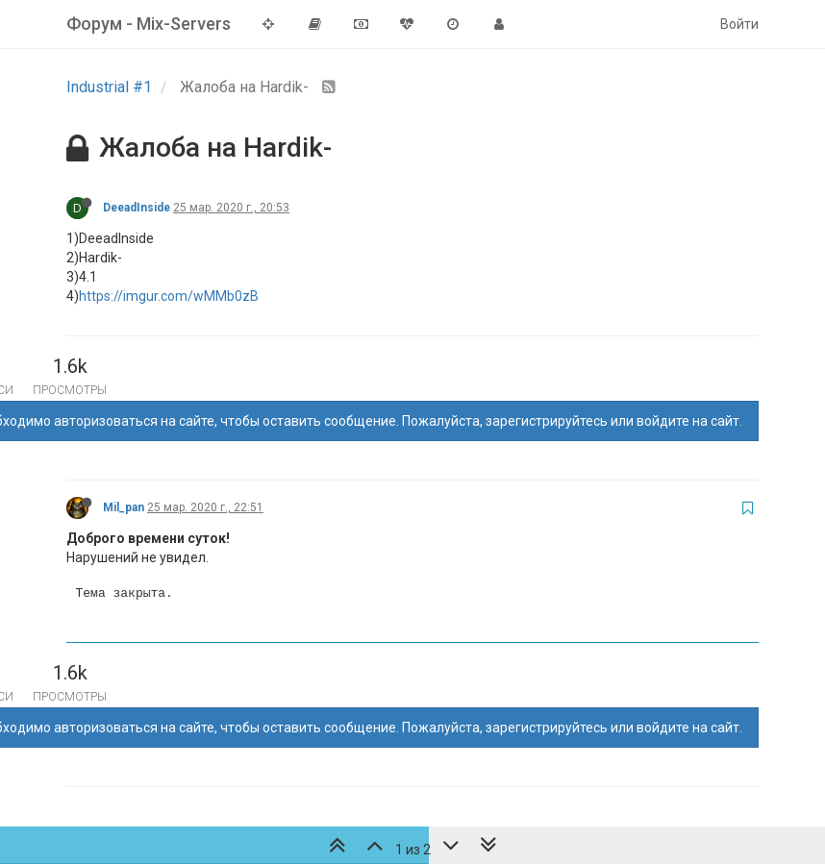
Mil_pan (123, 507)
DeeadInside (136, 207)
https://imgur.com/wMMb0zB (169, 296)
